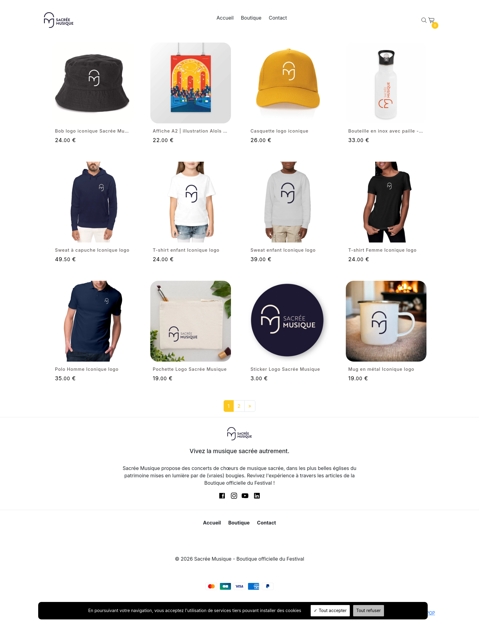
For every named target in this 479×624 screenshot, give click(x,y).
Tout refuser (368, 610)
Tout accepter (330, 610)
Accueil (225, 18)
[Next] (249, 406)
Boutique (251, 18)
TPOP (429, 612)
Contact (278, 18)
